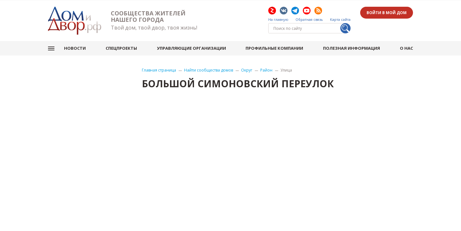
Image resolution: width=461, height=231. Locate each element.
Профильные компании (274, 48)
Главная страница (159, 70)
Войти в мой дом (387, 12)
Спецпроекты (121, 48)
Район (266, 70)
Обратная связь (309, 19)
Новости (75, 48)
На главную (278, 19)
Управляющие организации (191, 48)
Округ (246, 70)
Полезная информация (351, 48)
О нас (406, 48)
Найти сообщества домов (208, 70)
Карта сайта (340, 19)
